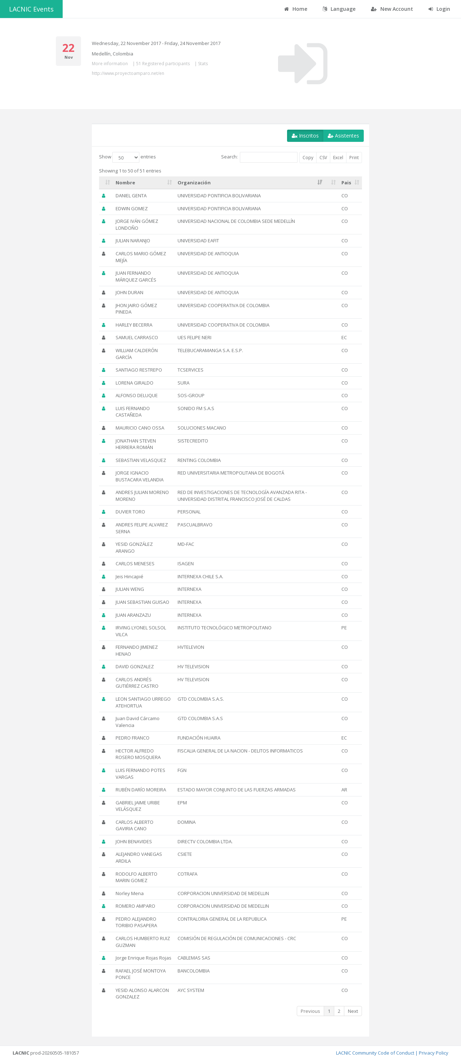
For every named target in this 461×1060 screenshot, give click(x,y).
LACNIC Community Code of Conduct (375, 1053)
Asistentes (343, 135)
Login (439, 8)
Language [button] (339, 8)
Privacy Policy (433, 1053)
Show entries (127, 157)
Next (353, 1011)
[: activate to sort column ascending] (106, 182)
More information (110, 63)
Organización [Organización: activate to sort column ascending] (194, 182)
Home (295, 8)
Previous (310, 1011)
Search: (259, 157)
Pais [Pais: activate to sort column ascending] (346, 182)
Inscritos (305, 135)
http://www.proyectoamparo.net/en (128, 73)
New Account (392, 8)
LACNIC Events (31, 9)
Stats (203, 63)
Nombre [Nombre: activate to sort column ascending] (125, 182)
